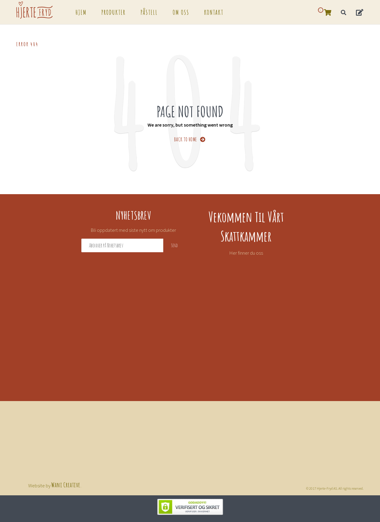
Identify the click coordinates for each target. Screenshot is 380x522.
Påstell (149, 11)
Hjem (81, 11)
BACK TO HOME (190, 139)
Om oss (181, 11)
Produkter (114, 11)
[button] (360, 11)
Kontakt (214, 11)
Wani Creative (65, 484)
